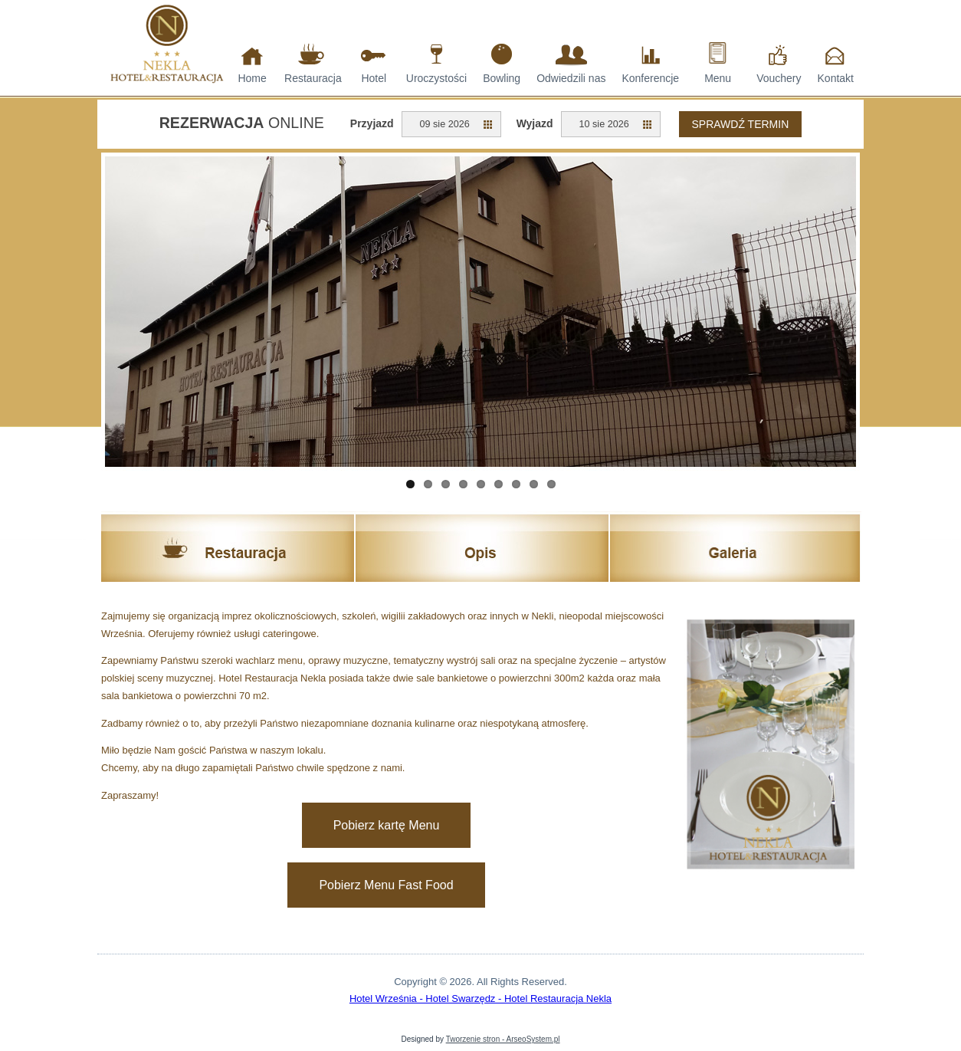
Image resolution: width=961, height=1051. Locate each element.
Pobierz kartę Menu (386, 825)
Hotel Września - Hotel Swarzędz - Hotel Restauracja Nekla (480, 998)
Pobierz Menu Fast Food (386, 885)
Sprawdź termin (740, 124)
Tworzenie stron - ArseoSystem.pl (503, 1039)
